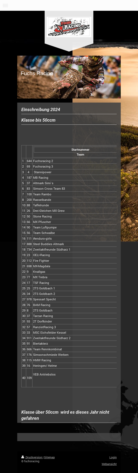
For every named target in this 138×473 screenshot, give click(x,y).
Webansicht (109, 464)
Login (113, 457)
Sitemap (49, 457)
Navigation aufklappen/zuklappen (69, 5)
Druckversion (32, 457)
